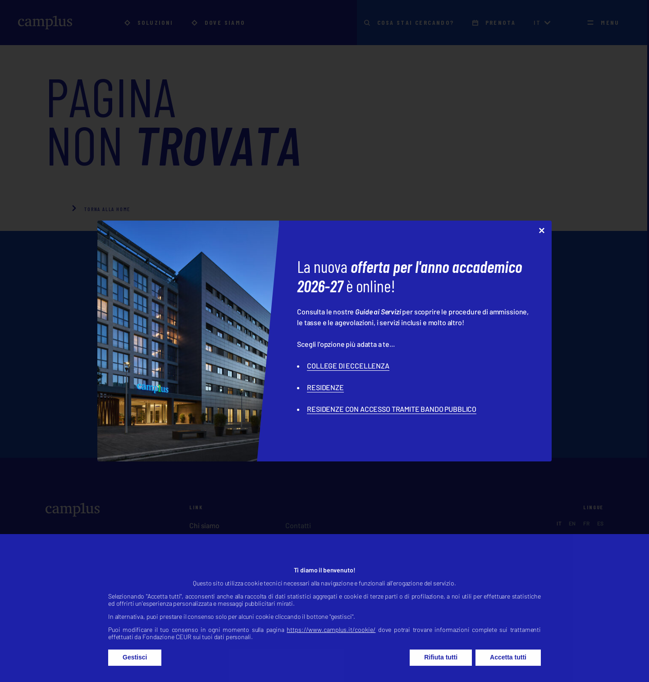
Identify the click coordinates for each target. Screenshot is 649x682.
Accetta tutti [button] (508, 668)
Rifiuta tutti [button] (440, 668)
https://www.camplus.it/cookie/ (331, 641)
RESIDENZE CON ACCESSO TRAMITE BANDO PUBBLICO (391, 409)
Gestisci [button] (135, 668)
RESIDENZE (325, 387)
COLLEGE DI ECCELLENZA (348, 365)
